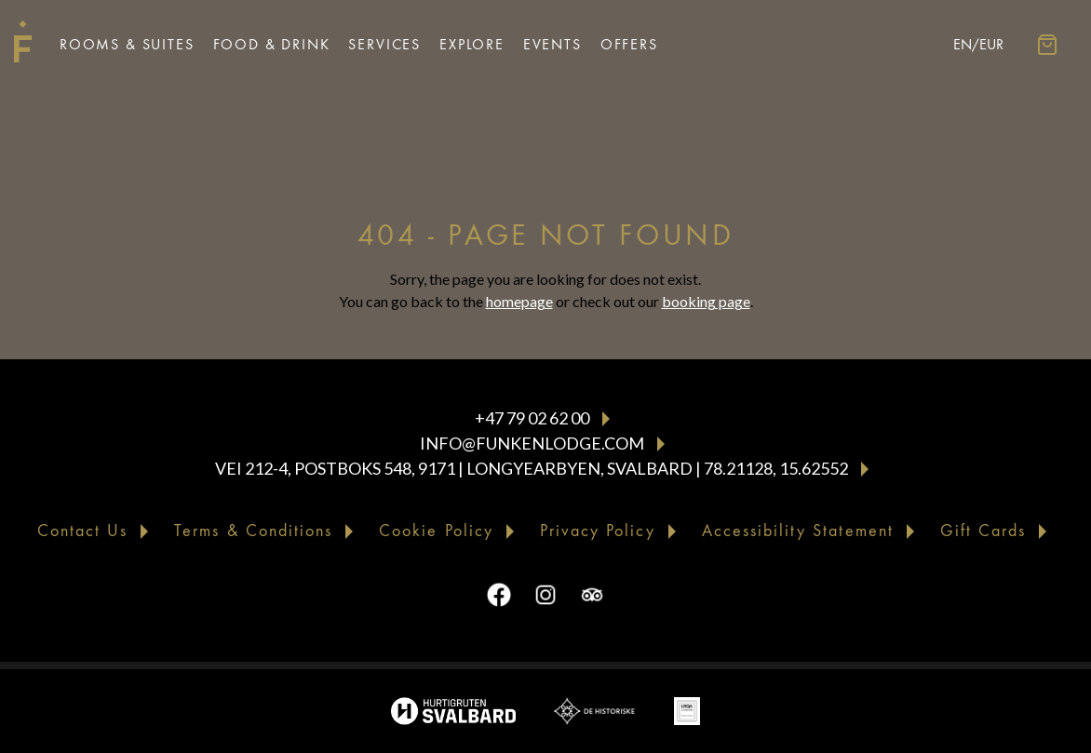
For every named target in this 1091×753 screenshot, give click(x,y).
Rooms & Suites (127, 44)
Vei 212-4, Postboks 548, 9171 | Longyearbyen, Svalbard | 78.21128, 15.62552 (531, 468)
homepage (519, 301)
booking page (706, 301)
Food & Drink (271, 44)
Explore (472, 44)
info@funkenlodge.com (532, 443)
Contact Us (82, 531)
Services (384, 44)
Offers (629, 44)
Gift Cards (983, 531)
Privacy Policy (597, 531)
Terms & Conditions (253, 531)
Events (552, 44)
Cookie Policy (436, 531)
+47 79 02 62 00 (532, 418)
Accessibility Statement (798, 531)
